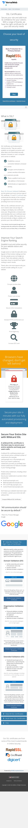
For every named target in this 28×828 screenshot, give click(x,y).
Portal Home (4, 9)
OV (11, 195)
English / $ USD (14, 777)
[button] (14, 543)
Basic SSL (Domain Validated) (9, 191)
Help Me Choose (21, 101)
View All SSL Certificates (9, 101)
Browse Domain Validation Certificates (14, 599)
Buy (14, 94)
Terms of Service (18, 780)
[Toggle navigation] (26, 107)
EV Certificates (19, 195)
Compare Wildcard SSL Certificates (11, 499)
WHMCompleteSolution (17, 770)
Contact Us (8, 780)
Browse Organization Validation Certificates (14, 649)
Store (9, 9)
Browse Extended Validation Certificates (14, 706)
